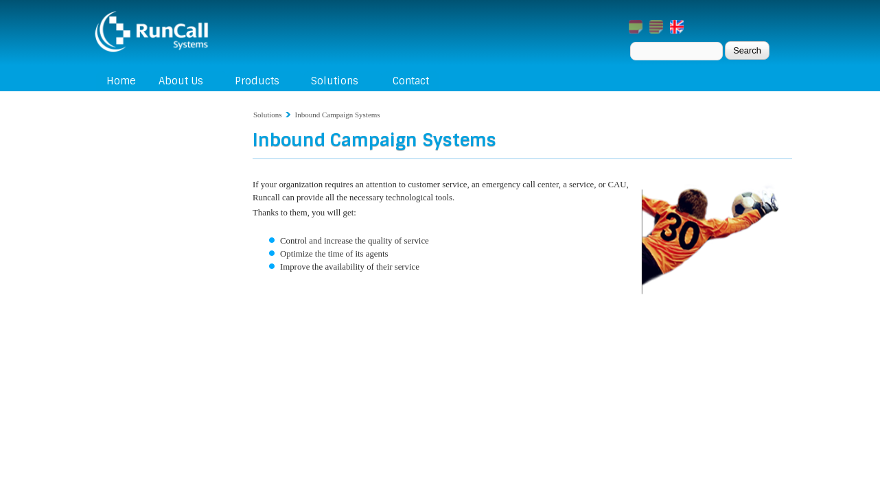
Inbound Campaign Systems (337, 114)
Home (121, 81)
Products (257, 81)
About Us (181, 81)
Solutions (334, 81)
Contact (411, 81)
